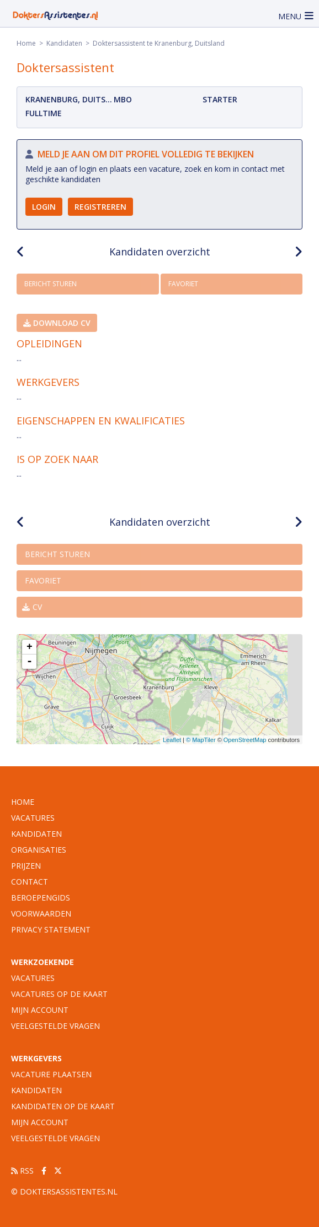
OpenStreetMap (245, 740)
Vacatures (33, 978)
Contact (29, 881)
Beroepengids (40, 897)
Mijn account (39, 1010)
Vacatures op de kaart (59, 994)
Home (26, 43)
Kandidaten (64, 43)
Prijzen (26, 865)
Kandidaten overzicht (159, 251)
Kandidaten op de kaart (63, 1106)
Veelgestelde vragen (55, 1026)
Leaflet (172, 740)
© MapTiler (201, 740)
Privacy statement (51, 929)
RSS (22, 1170)
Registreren (100, 206)
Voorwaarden (41, 913)
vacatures (33, 817)
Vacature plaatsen (51, 1074)
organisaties (38, 849)
